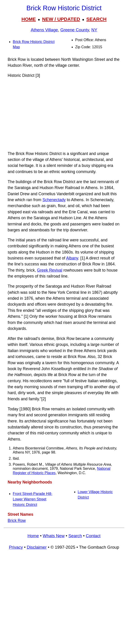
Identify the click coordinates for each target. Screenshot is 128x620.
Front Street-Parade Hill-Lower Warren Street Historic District (32, 499)
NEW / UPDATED (61, 19)
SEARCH (96, 19)
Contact (93, 535)
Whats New (54, 535)
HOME (28, 19)
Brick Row (17, 520)
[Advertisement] (64, 115)
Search (75, 535)
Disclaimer (37, 547)
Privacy (16, 547)
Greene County (74, 29)
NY (94, 29)
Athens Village (44, 29)
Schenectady (54, 200)
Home (33, 535)
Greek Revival (49, 270)
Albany (72, 258)
